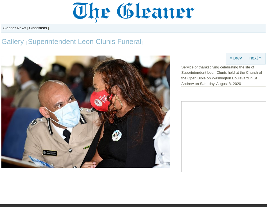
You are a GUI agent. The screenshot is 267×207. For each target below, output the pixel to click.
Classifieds (38, 28)
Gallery (13, 41)
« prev (236, 58)
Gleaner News (14, 28)
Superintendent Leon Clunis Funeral (84, 41)
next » (256, 58)
